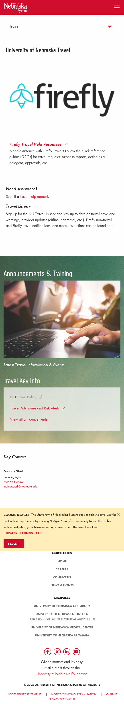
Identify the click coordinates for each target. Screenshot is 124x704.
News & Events (62, 585)
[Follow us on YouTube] (76, 651)
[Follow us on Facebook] (47, 651)
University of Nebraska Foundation (62, 673)
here (110, 225)
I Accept (14, 544)
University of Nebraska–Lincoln (62, 614)
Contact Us (62, 577)
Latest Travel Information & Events (34, 365)
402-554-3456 (13, 482)
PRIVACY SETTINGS (23, 533)
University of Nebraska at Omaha (62, 635)
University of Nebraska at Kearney (62, 606)
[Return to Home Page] (16, 6)
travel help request (34, 196)
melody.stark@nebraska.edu (20, 486)
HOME (62, 561)
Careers (62, 569)
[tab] (62, 27)
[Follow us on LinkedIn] (66, 651)
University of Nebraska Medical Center (62, 627)
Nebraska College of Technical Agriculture (62, 619)
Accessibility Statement (24, 694)
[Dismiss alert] (118, 514)
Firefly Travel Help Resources (38, 144)
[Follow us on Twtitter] (57, 651)
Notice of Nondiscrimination (74, 694)
